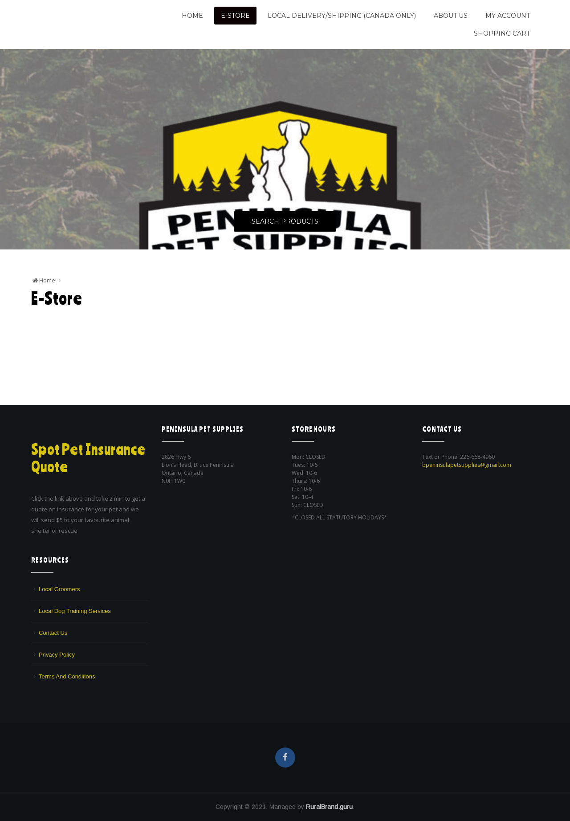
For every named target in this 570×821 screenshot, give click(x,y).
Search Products (285, 221)
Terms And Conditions (67, 676)
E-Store (235, 16)
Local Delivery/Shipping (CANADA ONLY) (342, 16)
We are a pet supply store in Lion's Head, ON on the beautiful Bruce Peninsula (87, 28)
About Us (451, 16)
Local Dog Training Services (75, 611)
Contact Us (53, 632)
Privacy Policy (57, 654)
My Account (507, 16)
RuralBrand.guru (329, 806)
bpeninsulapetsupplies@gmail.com (466, 465)
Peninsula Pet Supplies (73, 12)
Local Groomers (59, 589)
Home (192, 16)
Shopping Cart (502, 33)
